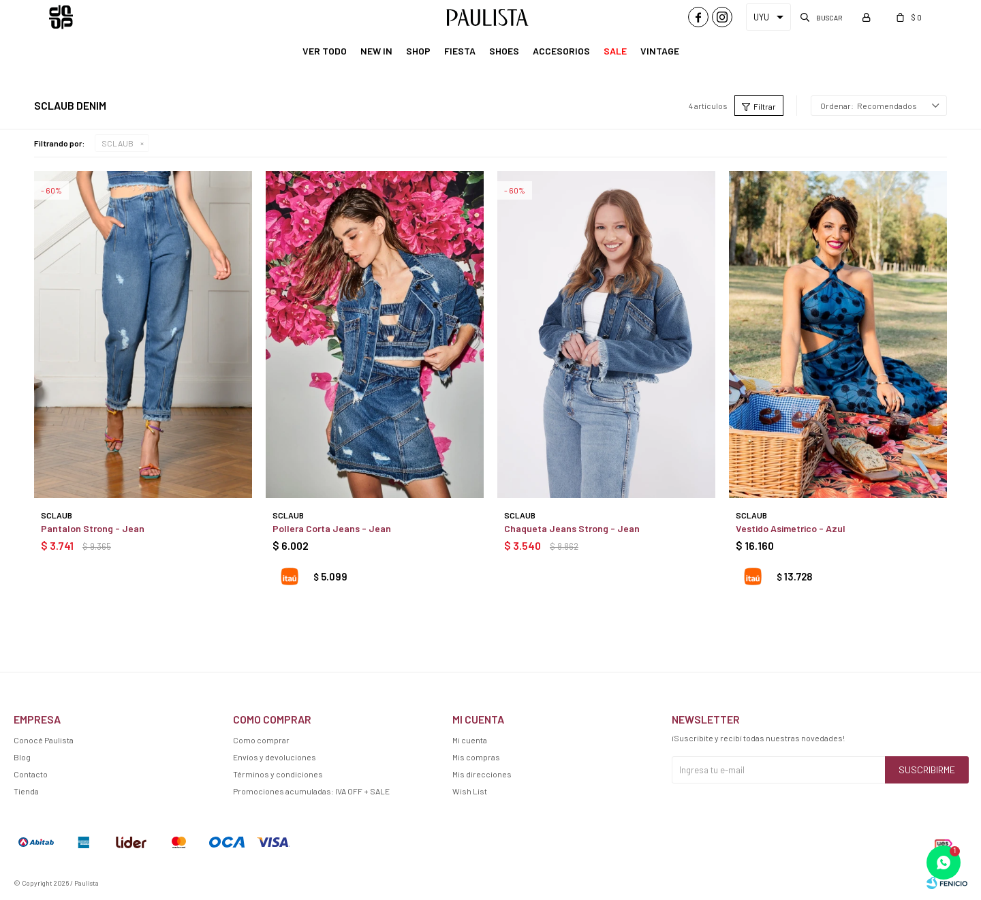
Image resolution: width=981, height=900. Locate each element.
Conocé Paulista (44, 740)
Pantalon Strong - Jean (92, 528)
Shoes (504, 51)
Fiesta (460, 51)
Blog (22, 757)
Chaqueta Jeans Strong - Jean (572, 528)
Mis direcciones (482, 774)
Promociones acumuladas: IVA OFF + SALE (311, 791)
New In (376, 51)
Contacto (31, 774)
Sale (615, 51)
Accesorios (561, 51)
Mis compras (476, 757)
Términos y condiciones (278, 774)
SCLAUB (118, 143)
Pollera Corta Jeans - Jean (331, 528)
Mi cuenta (469, 740)
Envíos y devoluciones (274, 757)
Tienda (26, 791)
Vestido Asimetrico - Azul (790, 528)
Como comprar (261, 740)
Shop (418, 51)
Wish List (469, 791)
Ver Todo (324, 51)
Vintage (659, 51)
